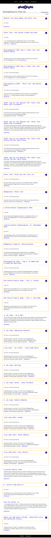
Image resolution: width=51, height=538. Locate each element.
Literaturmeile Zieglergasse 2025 (18, 208)
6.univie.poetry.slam (13, 469)
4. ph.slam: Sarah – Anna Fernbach (18, 383)
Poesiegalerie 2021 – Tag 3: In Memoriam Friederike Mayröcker (21, 262)
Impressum (28, 536)
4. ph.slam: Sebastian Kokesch (17, 330)
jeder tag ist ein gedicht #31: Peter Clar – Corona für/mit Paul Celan (23, 139)
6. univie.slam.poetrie (13, 485)
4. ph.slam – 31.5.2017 (14, 315)
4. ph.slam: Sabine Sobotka (15, 400)
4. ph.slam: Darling (12, 365)
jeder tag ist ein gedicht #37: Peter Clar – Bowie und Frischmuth (23, 103)
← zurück (46, 14)
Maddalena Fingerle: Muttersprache (18, 244)
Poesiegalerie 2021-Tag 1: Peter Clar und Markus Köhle (21, 51)
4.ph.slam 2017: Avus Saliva (16, 452)
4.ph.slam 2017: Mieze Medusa (16, 435)
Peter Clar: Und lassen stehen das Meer (21, 33)
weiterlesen (6, 132)
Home (15, 1)
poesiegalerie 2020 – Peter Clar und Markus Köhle (22, 84)
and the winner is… (12, 502)
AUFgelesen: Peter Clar (13, 192)
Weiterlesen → (7, 26)
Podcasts (27, 1)
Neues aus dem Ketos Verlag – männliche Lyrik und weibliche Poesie (23, 518)
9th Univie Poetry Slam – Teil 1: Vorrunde (22, 298)
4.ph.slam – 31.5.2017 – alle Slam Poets (21, 348)
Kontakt (22, 536)
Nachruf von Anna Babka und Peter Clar (20, 18)
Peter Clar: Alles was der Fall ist (19, 174)
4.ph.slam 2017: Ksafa (13, 417)
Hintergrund (34, 1)
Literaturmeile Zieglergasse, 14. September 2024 (22, 226)
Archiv (20, 1)
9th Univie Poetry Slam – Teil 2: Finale (21, 280)
